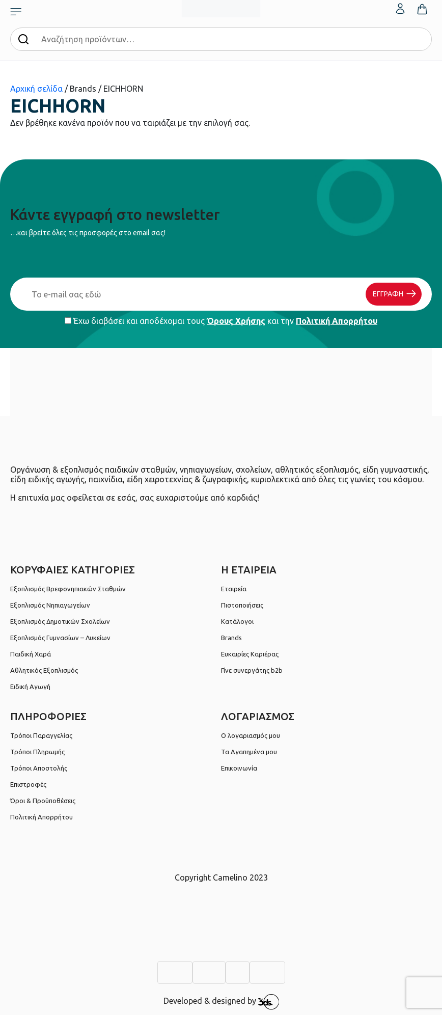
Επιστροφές (28, 784)
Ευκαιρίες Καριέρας (250, 653)
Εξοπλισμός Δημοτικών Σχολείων (60, 621)
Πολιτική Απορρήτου (336, 320)
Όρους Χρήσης (236, 320)
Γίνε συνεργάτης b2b (252, 670)
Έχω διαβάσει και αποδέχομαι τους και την (221, 320)
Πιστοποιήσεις (242, 605)
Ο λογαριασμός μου (250, 735)
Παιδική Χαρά (30, 653)
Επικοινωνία (239, 768)
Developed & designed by (221, 1001)
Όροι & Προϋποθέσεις (42, 800)
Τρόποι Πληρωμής (37, 751)
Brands (231, 637)
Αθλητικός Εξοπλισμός (44, 670)
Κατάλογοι (237, 621)
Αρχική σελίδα (36, 88)
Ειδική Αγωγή (30, 686)
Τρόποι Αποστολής (38, 768)
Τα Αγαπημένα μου (249, 751)
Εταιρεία (233, 588)
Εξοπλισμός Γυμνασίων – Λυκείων (60, 637)
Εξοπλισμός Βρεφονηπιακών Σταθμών (68, 588)
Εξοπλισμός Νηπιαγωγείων (50, 605)
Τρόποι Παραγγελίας (41, 735)
